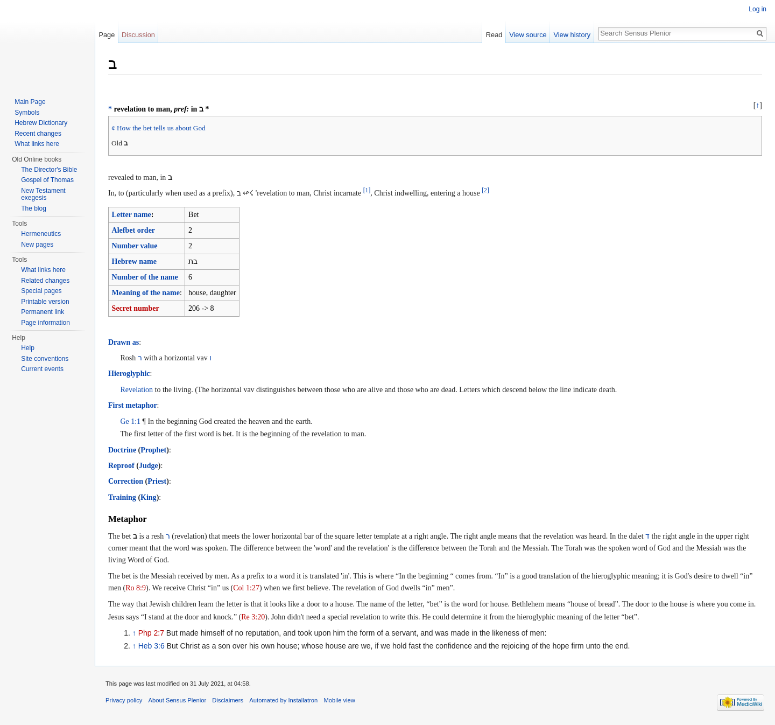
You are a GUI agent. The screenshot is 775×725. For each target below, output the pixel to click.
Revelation (136, 390)
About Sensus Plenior (178, 700)
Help (27, 348)
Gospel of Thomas (47, 180)
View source (527, 35)
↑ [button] (757, 105)
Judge (148, 466)
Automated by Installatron (283, 700)
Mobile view (339, 700)
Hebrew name (134, 261)
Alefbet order (133, 230)
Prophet (153, 450)
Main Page (30, 102)
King (148, 497)
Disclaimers (227, 700)
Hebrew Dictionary (41, 123)
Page (106, 35)
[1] (367, 190)
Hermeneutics (41, 234)
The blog (33, 208)
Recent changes (38, 133)
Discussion (138, 35)
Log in (757, 9)
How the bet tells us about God (161, 128)
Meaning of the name (146, 293)
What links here (37, 144)
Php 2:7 (151, 633)
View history (571, 35)
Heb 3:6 (151, 646)
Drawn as (123, 342)
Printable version (45, 301)
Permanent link (42, 312)
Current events (42, 369)
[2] (485, 190)
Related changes (45, 280)
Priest (156, 481)
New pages (37, 244)
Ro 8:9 (135, 588)
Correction (125, 481)
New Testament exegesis (43, 194)
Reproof (121, 466)
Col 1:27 (246, 588)
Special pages (41, 291)
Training (122, 497)
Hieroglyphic (129, 374)
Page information (45, 322)
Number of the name (145, 277)
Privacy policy (123, 700)
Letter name (131, 215)
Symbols (27, 112)
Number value (135, 246)
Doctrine (122, 450)
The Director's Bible (49, 169)
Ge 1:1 (130, 421)
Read (494, 35)
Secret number (135, 308)
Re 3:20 (253, 617)
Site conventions (44, 358)
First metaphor (132, 405)
